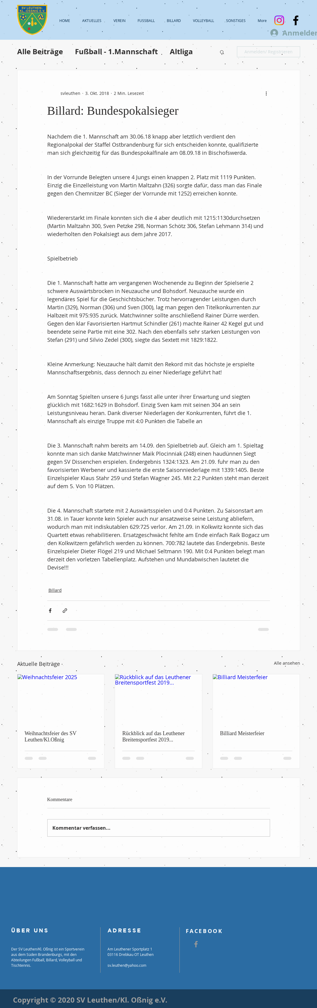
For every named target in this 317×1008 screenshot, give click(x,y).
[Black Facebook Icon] (295, 20)
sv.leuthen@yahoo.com (126, 965)
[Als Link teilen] (65, 610)
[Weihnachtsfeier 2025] (60, 698)
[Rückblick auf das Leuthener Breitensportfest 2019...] (158, 698)
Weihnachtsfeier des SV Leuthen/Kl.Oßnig (50, 736)
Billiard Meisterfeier (242, 733)
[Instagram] (279, 20)
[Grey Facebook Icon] (196, 944)
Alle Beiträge (40, 52)
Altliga (181, 52)
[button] (222, 51)
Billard (55, 590)
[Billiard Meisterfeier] (256, 698)
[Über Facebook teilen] (50, 610)
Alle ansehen (287, 663)
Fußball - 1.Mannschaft (116, 52)
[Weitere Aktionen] (266, 93)
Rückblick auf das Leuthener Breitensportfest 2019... (153, 736)
